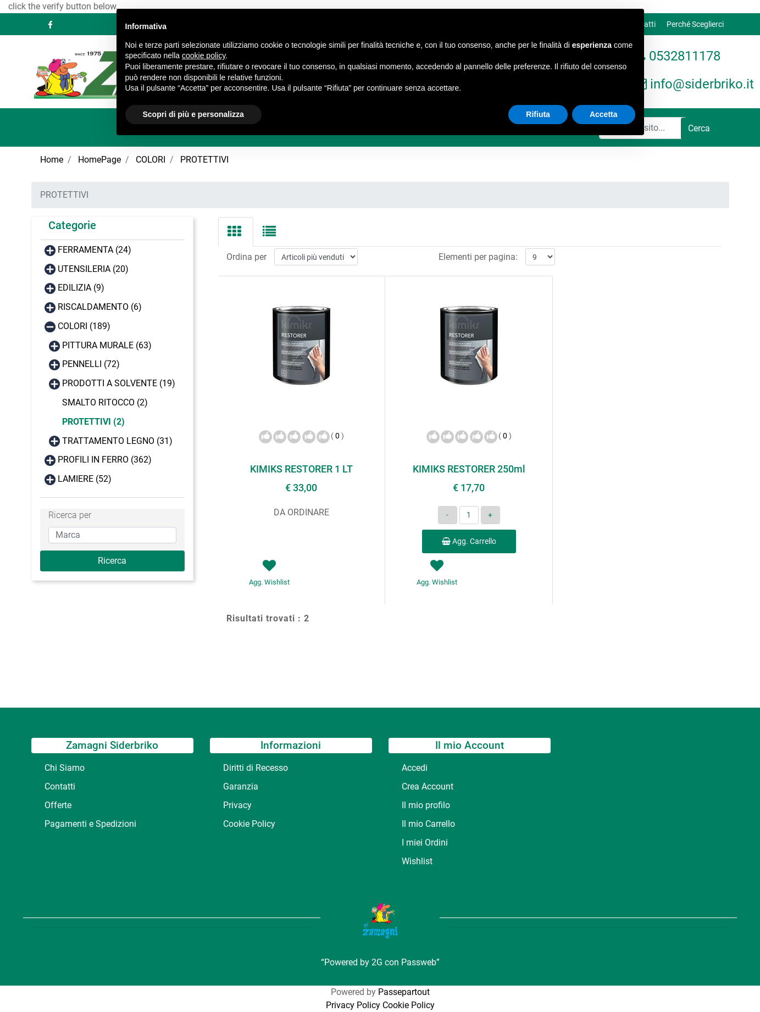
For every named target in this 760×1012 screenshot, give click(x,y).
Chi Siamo (65, 768)
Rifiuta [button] (538, 114)
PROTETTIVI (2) (93, 421)
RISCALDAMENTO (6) (100, 307)
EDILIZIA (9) (81, 287)
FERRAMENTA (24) (94, 249)
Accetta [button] (604, 114)
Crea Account (427, 786)
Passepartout (404, 992)
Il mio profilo (426, 805)
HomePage (99, 159)
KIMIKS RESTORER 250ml (469, 469)
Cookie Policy (249, 824)
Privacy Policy (353, 1005)
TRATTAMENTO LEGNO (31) (117, 441)
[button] (699, 129)
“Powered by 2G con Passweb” (380, 962)
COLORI (150, 159)
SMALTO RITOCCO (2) (105, 402)
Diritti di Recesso (255, 768)
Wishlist (417, 861)
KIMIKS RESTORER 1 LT (301, 469)
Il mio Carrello (428, 824)
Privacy (237, 805)
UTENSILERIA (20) (93, 269)
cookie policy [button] (203, 55)
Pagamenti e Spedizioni (90, 824)
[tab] (235, 232)
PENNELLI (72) (91, 364)
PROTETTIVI (204, 159)
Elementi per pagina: (478, 257)
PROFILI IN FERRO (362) (105, 459)
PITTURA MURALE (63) (107, 345)
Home (51, 159)
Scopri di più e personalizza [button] (193, 114)
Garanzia (240, 786)
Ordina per (246, 257)
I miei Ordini (425, 842)
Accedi (415, 768)
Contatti (60, 786)
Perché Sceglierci (695, 24)
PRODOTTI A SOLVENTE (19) (118, 383)
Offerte (58, 805)
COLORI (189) (84, 326)
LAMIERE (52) (85, 479)
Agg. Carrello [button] (469, 541)
